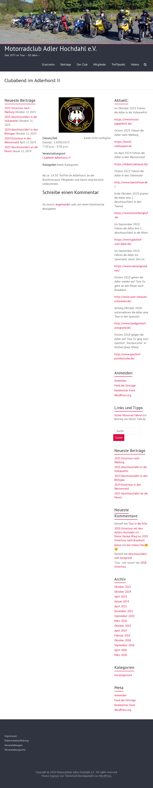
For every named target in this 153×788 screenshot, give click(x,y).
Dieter (118, 545)
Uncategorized (123, 675)
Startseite (48, 64)
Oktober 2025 (122, 587)
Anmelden (120, 380)
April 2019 (120, 630)
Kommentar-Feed (124, 390)
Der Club (82, 64)
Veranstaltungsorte (15, 749)
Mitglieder (99, 64)
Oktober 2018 (122, 640)
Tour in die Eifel (137, 523)
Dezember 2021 (123, 611)
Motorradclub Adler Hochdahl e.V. (50, 48)
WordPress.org (122, 395)
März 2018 (120, 655)
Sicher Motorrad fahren (128, 415)
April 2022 (120, 606)
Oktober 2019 (122, 625)
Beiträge (65, 64)
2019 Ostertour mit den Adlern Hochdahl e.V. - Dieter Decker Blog (128, 532)
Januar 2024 (121, 601)
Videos (135, 64)
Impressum (10, 736)
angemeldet (62, 204)
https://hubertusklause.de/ (131, 164)
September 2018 (124, 645)
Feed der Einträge (125, 385)
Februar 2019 (122, 635)
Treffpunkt (118, 64)
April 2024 (120, 596)
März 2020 (120, 621)
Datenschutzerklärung (16, 740)
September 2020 (124, 616)
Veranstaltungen (13, 745)
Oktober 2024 (122, 591)
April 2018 (120, 650)
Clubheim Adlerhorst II (56, 157)
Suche (118, 437)
